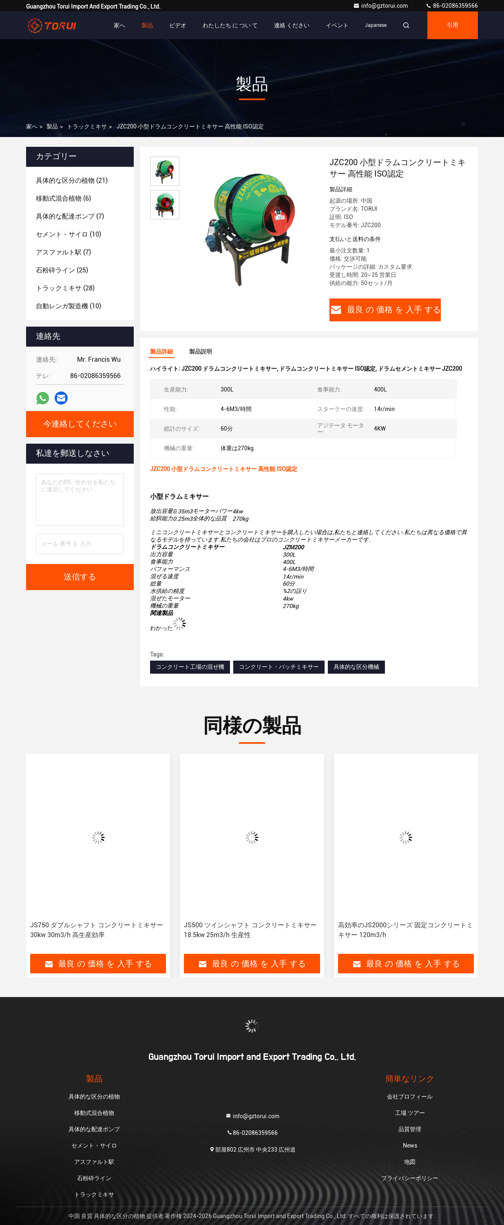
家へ (119, 25)
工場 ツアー (410, 1113)
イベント (337, 25)
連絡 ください (291, 25)
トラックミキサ (87, 126)
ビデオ (177, 25)
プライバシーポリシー (409, 1178)
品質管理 (409, 1129)
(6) (63, 198)
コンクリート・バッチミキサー (279, 666)
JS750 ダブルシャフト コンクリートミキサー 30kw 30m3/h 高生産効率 (96, 930)
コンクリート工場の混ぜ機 (190, 666)
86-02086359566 (451, 5)
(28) (65, 288)
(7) (70, 216)
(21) (72, 180)
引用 (452, 25)
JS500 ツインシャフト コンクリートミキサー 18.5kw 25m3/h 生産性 (250, 930)
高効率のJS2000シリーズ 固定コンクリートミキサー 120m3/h (405, 930)
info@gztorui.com (381, 5)
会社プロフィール (410, 1096)
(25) (62, 270)
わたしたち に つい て (230, 25)
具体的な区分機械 (356, 666)
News (410, 1145)
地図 (410, 1162)
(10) (68, 234)
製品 (147, 25)
